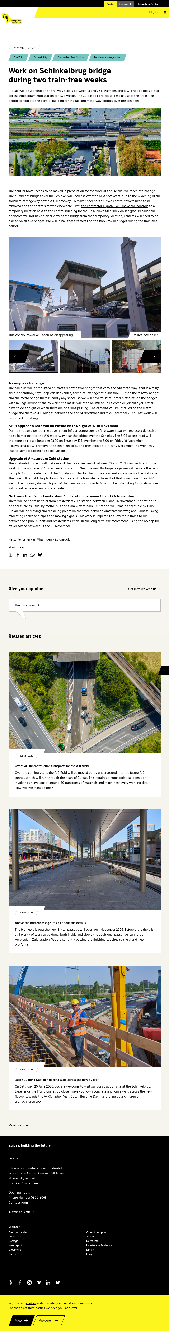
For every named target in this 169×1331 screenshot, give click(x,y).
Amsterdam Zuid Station (71, 57)
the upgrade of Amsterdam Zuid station (49, 468)
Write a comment (27, 605)
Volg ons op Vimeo (39, 1282)
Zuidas (111, 4)
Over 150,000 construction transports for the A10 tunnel (52, 766)
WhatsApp (32, 555)
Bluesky (40, 555)
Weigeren (46, 1320)
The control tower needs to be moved (36, 191)
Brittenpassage (111, 468)
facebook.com (18, 555)
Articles (90, 1237)
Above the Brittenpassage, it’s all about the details (50, 923)
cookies (31, 1303)
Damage (13, 1241)
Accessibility (40, 57)
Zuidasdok (125, 4)
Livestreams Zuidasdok (99, 1245)
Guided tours (16, 1254)
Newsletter (92, 1241)
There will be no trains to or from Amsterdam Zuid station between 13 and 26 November (72, 501)
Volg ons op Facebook (20, 1282)
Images (90, 1254)
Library (90, 1250)
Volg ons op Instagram (29, 1282)
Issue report (15, 1245)
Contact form (18, 1202)
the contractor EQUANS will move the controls (114, 206)
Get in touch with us (142, 589)
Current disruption (96, 1232)
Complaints (15, 1237)
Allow (18, 1320)
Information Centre (147, 4)
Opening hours (19, 1192)
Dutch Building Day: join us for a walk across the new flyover (56, 1080)
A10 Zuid (18, 57)
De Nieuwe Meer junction (107, 57)
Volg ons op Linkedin (48, 1282)
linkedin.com (25, 555)
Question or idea (18, 1232)
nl (151, 12)
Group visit (15, 1250)
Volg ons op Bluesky (58, 1282)
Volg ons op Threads (11, 1282)
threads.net (11, 555)
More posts (16, 1126)
